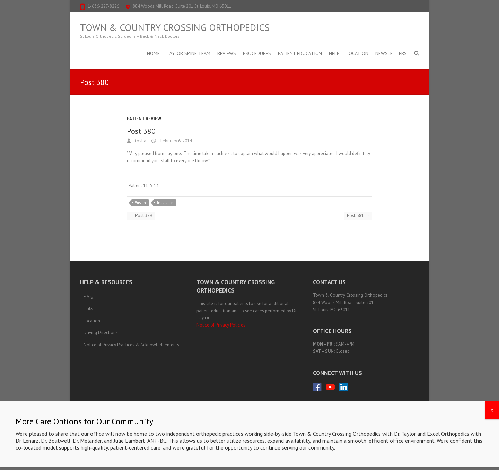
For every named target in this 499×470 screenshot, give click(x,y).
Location (357, 53)
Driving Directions (101, 333)
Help (334, 53)
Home (153, 53)
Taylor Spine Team (188, 53)
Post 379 (141, 215)
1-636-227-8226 (103, 6)
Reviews (226, 53)
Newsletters (391, 53)
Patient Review (144, 119)
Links (88, 309)
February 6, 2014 (175, 141)
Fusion (140, 202)
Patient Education (300, 53)
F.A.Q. (89, 296)
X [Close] (492, 420)
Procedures (257, 53)
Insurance (165, 202)
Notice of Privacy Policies (220, 325)
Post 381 (358, 215)
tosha (140, 141)
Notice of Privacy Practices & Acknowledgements (131, 345)
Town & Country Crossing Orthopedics (175, 27)
